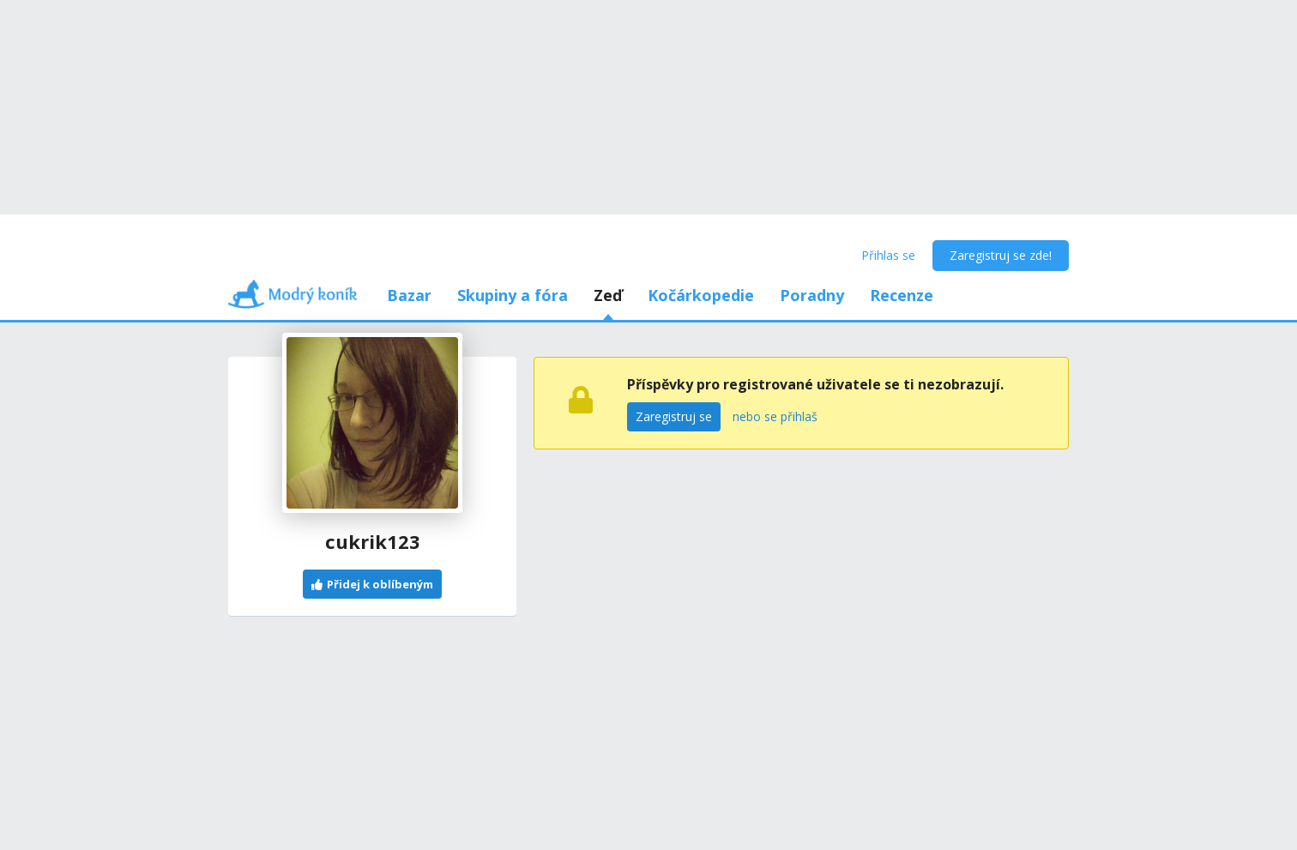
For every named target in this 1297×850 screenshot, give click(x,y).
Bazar (409, 295)
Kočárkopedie (701, 295)
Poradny (812, 295)
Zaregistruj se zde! (1001, 255)
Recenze (901, 295)
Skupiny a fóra (512, 295)
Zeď (608, 295)
